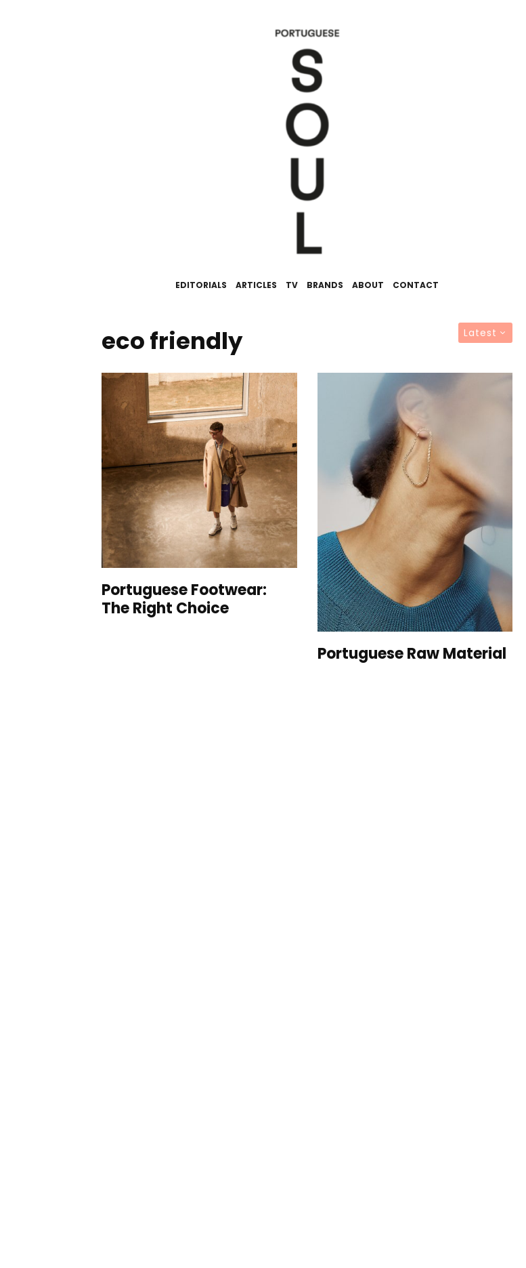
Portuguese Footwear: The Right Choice (184, 599)
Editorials (201, 285)
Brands (325, 285)
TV (292, 285)
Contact (416, 285)
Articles (256, 285)
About (368, 285)
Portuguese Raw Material (411, 654)
